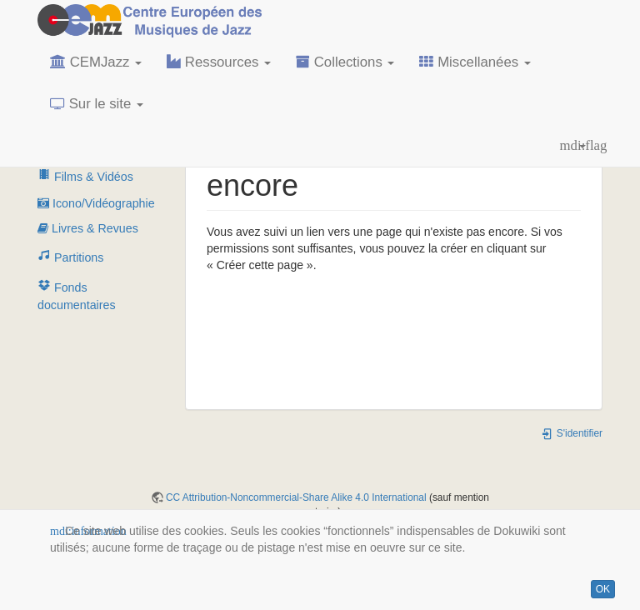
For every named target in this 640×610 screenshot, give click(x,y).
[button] (573, 146)
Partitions (70, 257)
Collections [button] (345, 62)
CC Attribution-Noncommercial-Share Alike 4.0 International (296, 497)
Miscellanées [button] (474, 62)
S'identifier (571, 433)
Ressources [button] (219, 62)
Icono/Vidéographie (96, 203)
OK (603, 589)
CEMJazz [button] (96, 62)
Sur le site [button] (96, 104)
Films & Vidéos (85, 176)
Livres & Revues (88, 228)
